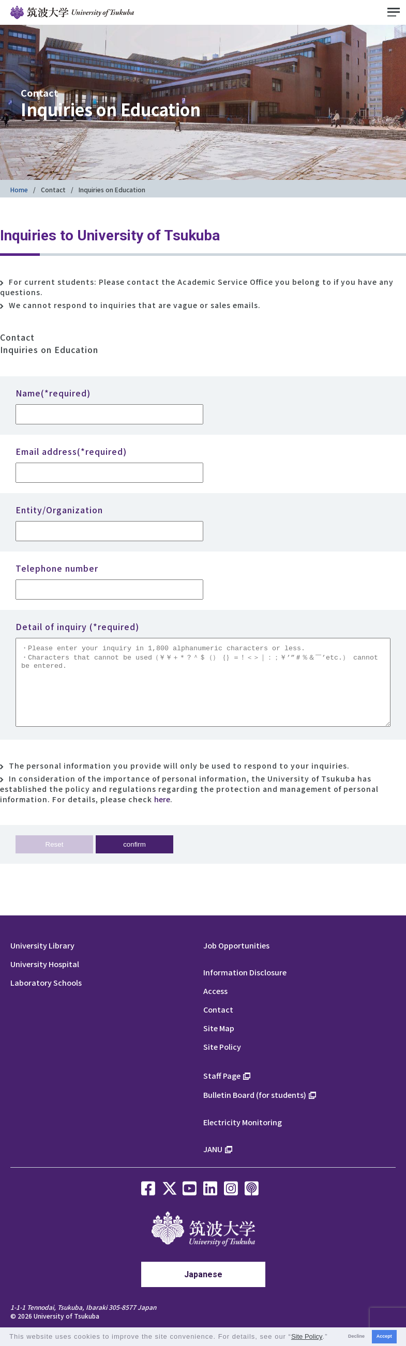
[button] (331, 1337)
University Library (42, 960)
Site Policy (222, 1062)
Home (19, 189)
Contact (53, 189)
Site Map (218, 1043)
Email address (71, 451)
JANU (212, 1164)
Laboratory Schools (46, 997)
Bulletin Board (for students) (254, 1110)
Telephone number (57, 568)
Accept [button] (384, 1336)
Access (215, 1006)
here (162, 814)
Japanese (203, 1290)
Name (53, 393)
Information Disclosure (245, 987)
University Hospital (44, 979)
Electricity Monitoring (242, 1137)
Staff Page (221, 1090)
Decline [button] (356, 1336)
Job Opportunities (236, 960)
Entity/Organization (59, 509)
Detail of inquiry (77, 626)
